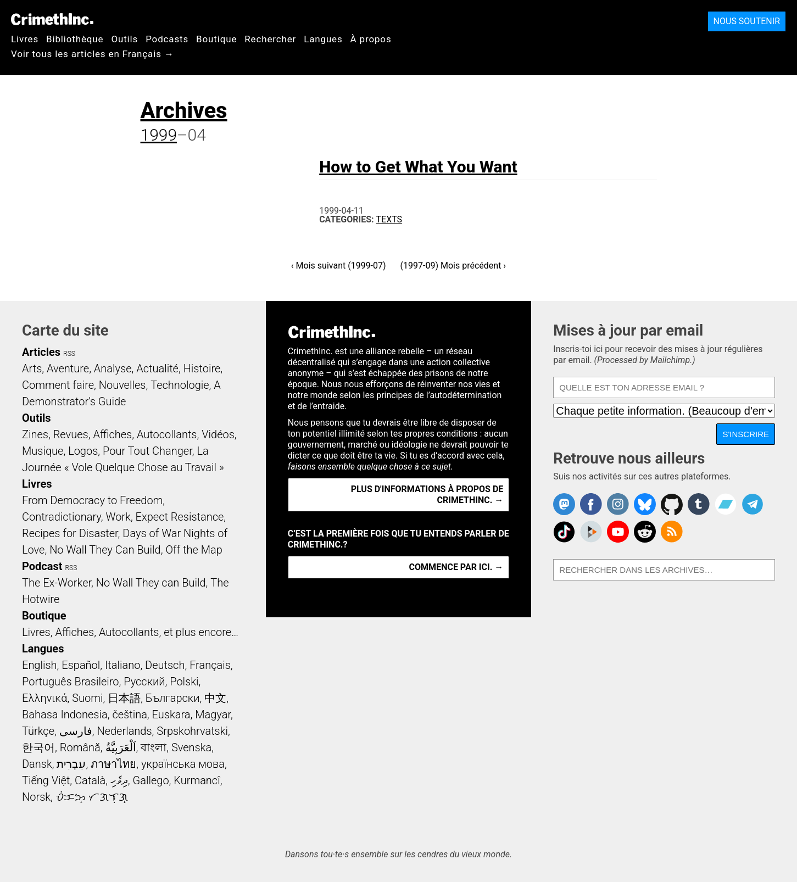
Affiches (112, 434)
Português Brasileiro (70, 681)
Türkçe (38, 731)
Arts (32, 368)
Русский (144, 681)
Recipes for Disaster (70, 533)
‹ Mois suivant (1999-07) (338, 265)
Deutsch (165, 665)
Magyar (213, 714)
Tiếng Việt (46, 780)
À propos (371, 39)
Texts (389, 219)
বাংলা (153, 747)
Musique (42, 450)
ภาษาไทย (113, 764)
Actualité (157, 368)
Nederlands (124, 731)
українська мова (183, 764)
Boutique (216, 39)
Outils (124, 39)
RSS (69, 354)
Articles (41, 352)
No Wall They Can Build (105, 549)
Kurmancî (197, 780)
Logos (83, 450)
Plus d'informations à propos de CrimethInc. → (427, 494)
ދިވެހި (119, 780)
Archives (184, 111)
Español (81, 665)
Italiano (122, 665)
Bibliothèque (74, 39)
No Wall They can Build (151, 582)
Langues (323, 39)
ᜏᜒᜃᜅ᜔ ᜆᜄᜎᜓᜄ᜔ (91, 796)
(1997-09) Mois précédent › (453, 265)
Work (118, 516)
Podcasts (167, 39)
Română (80, 747)
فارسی (75, 731)
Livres (24, 39)
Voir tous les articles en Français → (92, 53)
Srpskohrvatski (192, 731)
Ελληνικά (44, 698)
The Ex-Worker (56, 582)
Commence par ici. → (456, 567)
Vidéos (218, 434)
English (39, 665)
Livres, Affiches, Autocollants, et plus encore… (130, 632)
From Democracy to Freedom (92, 500)
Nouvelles (122, 385)
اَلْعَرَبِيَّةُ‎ (120, 747)
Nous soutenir (747, 21)
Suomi (87, 698)
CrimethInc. (52, 19)
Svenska (191, 747)
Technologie (180, 385)
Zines (35, 434)
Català (90, 780)
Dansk (37, 764)
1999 (159, 134)
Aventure (68, 368)
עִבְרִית (71, 764)
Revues (70, 434)
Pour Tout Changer (147, 450)
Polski (184, 681)
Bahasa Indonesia (65, 714)
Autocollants (167, 434)
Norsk (36, 796)
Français (210, 665)
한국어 (38, 747)
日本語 (124, 698)
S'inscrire (745, 434)
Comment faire (58, 385)
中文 (215, 698)
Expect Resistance (180, 516)
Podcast (42, 566)
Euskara (171, 714)
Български (173, 698)
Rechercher (270, 39)
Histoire (202, 368)
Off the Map (193, 549)
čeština (129, 714)
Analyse (113, 368)
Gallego (151, 780)
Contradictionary (61, 516)
